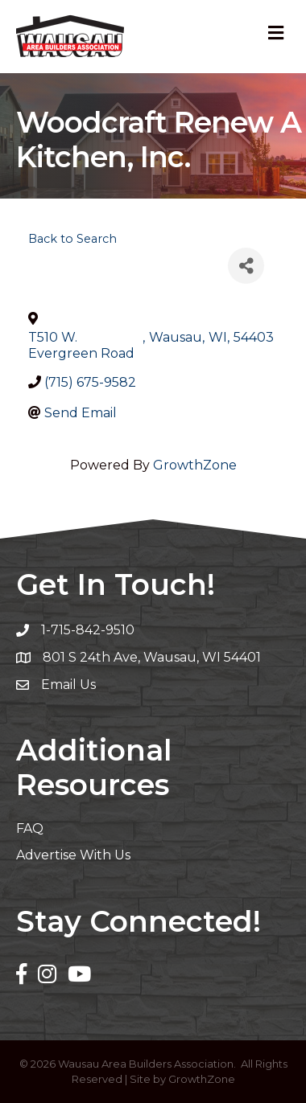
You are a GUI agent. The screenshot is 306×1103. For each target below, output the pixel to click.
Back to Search (72, 239)
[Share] (246, 266)
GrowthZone (195, 465)
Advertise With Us (73, 855)
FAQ (29, 828)
